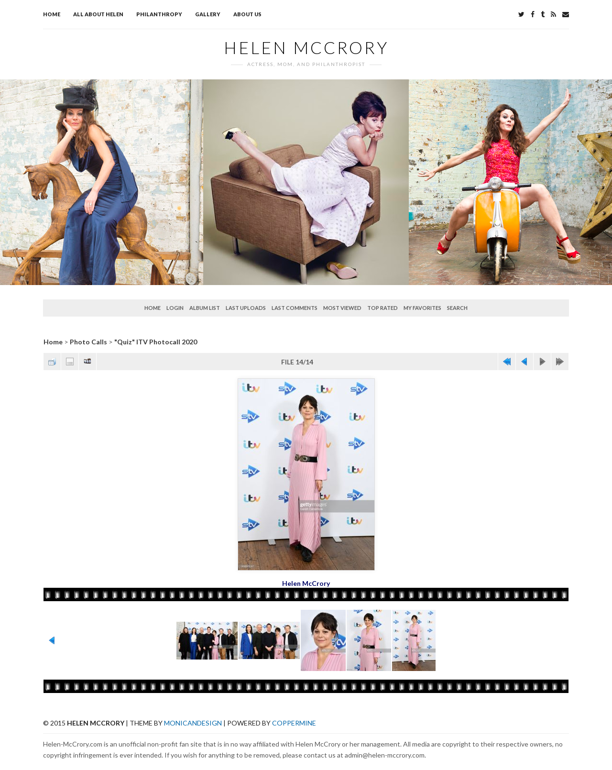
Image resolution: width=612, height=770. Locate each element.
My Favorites (422, 308)
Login (175, 308)
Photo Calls (88, 342)
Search (457, 308)
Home (51, 14)
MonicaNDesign (193, 723)
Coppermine (294, 723)
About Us (247, 14)
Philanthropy (159, 14)
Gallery (207, 14)
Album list (204, 308)
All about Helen (98, 14)
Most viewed (342, 308)
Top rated (382, 308)
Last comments (294, 308)
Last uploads (246, 308)
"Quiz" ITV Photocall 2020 (155, 342)
